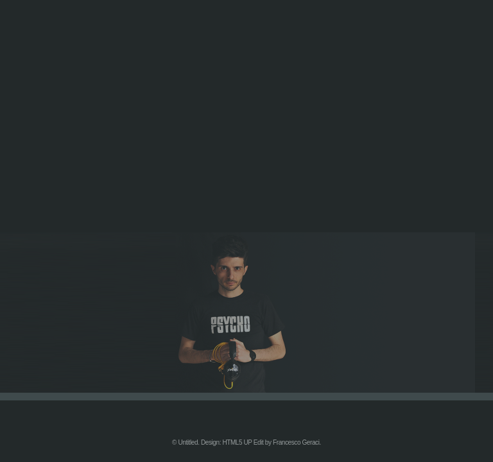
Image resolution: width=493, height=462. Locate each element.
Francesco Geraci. (297, 442)
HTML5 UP (237, 442)
